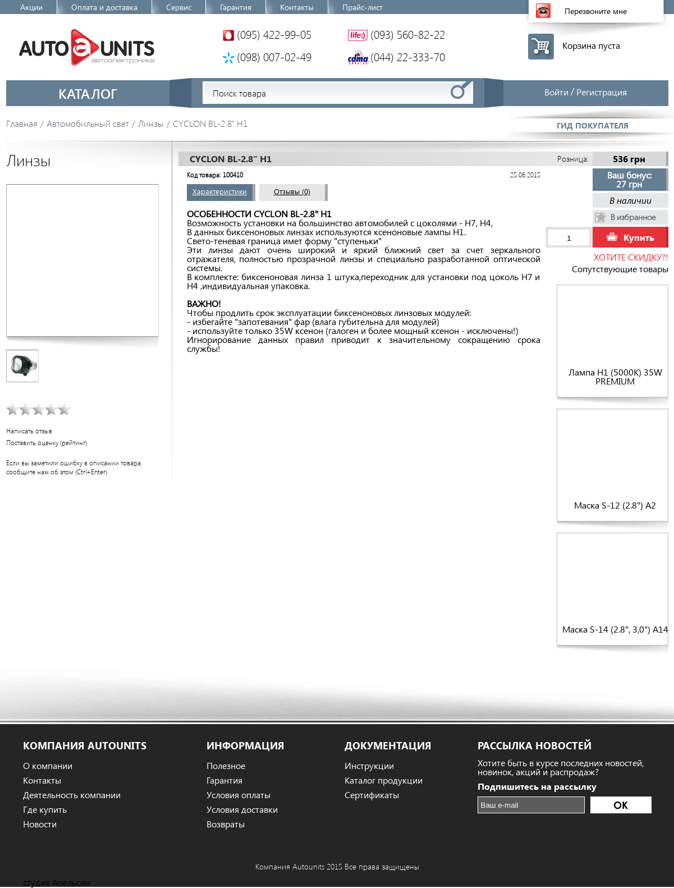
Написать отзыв (29, 431)
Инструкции (369, 765)
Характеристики (219, 191)
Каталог (87, 93)
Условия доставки (242, 809)
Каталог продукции (384, 780)
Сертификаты (372, 794)
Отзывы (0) (292, 191)
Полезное (226, 765)
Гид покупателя (593, 125)
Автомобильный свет (88, 123)
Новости (40, 824)
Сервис (178, 7)
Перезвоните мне (596, 11)
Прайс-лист (362, 7)
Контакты (297, 7)
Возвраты (226, 824)
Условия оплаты (238, 794)
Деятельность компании (72, 794)
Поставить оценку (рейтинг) (46, 442)
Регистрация (601, 92)
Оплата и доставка (104, 7)
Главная (22, 123)
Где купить (45, 809)
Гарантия (235, 7)
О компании (47, 765)
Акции (31, 7)
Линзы (151, 123)
